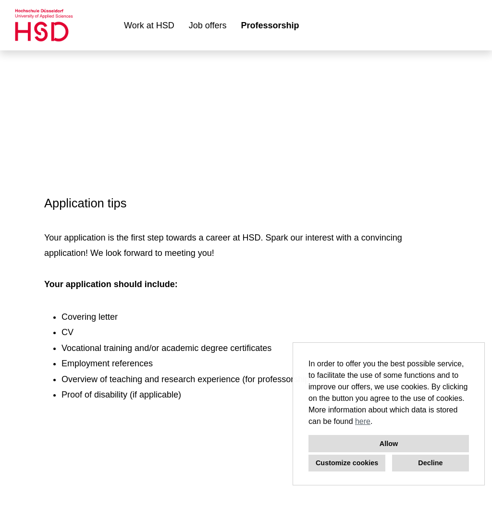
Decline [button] (430, 463)
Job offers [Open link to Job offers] (208, 25)
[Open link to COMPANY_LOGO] (44, 25)
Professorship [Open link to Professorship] (270, 25)
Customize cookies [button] (347, 463)
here (362, 421)
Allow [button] (389, 443)
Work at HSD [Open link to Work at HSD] (149, 25)
